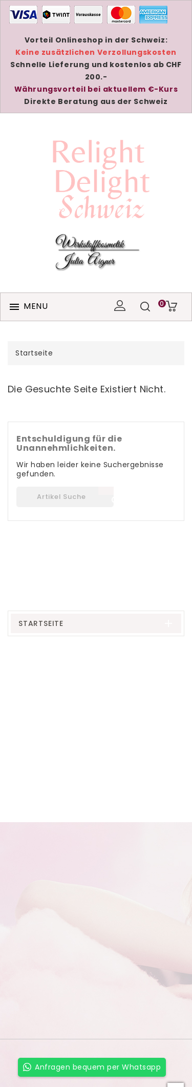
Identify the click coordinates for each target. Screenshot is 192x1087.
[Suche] (65, 497)
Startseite (40, 623)
